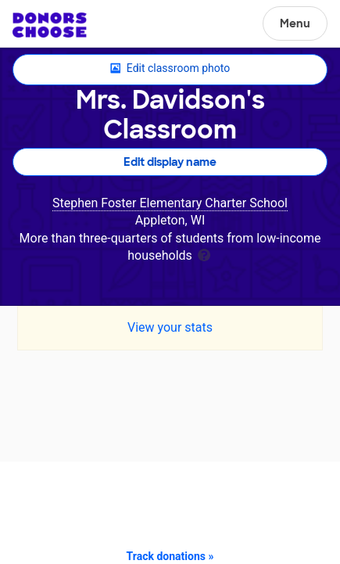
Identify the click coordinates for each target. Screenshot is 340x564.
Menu (295, 23)
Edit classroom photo (170, 69)
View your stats (170, 327)
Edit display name (170, 162)
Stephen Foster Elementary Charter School (170, 203)
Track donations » (170, 556)
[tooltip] (204, 254)
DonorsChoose (50, 25)
